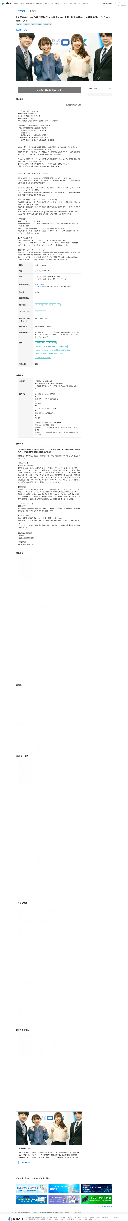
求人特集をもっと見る (105, 1182)
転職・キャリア (33, 1205)
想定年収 (40, 287)
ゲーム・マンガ (68, 3)
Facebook (40, 1218)
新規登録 (124, 5)
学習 (29, 1209)
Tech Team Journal (34, 1214)
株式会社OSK (21, 30)
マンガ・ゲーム (52, 1209)
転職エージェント (66, 1205)
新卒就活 (54, 1205)
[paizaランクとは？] (110, 88)
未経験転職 (44, 1205)
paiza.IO (69, 1214)
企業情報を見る (27, 1138)
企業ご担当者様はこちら (109, 3)
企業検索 (96, 1205)
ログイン (120, 5)
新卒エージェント (82, 1205)
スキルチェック (39, 1209)
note (60, 1214)
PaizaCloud (81, 1214)
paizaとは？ (86, 3)
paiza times (49, 1214)
